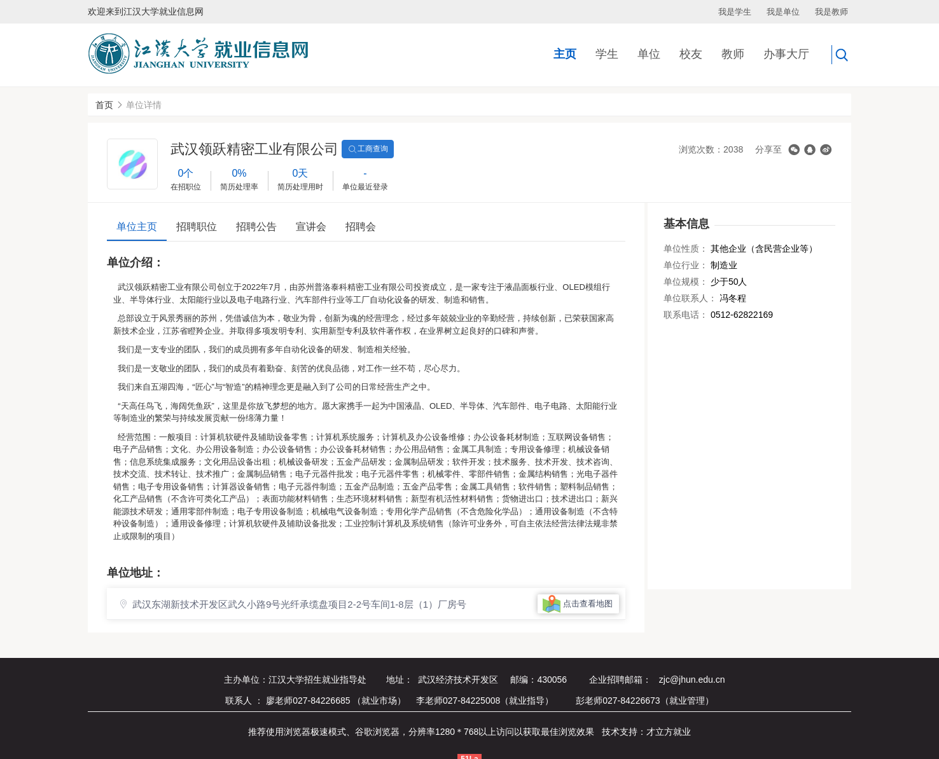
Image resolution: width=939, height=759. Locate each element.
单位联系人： (690, 298)
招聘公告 (256, 226)
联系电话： (686, 315)
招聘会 (360, 226)
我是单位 (783, 12)
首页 (104, 105)
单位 (648, 54)
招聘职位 (196, 226)
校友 (690, 54)
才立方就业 (668, 732)
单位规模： (686, 282)
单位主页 (136, 226)
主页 (564, 54)
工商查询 (367, 149)
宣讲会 (311, 226)
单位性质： (686, 248)
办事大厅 (786, 54)
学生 (606, 54)
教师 (732, 54)
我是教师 (831, 12)
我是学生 (734, 12)
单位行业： (686, 265)
